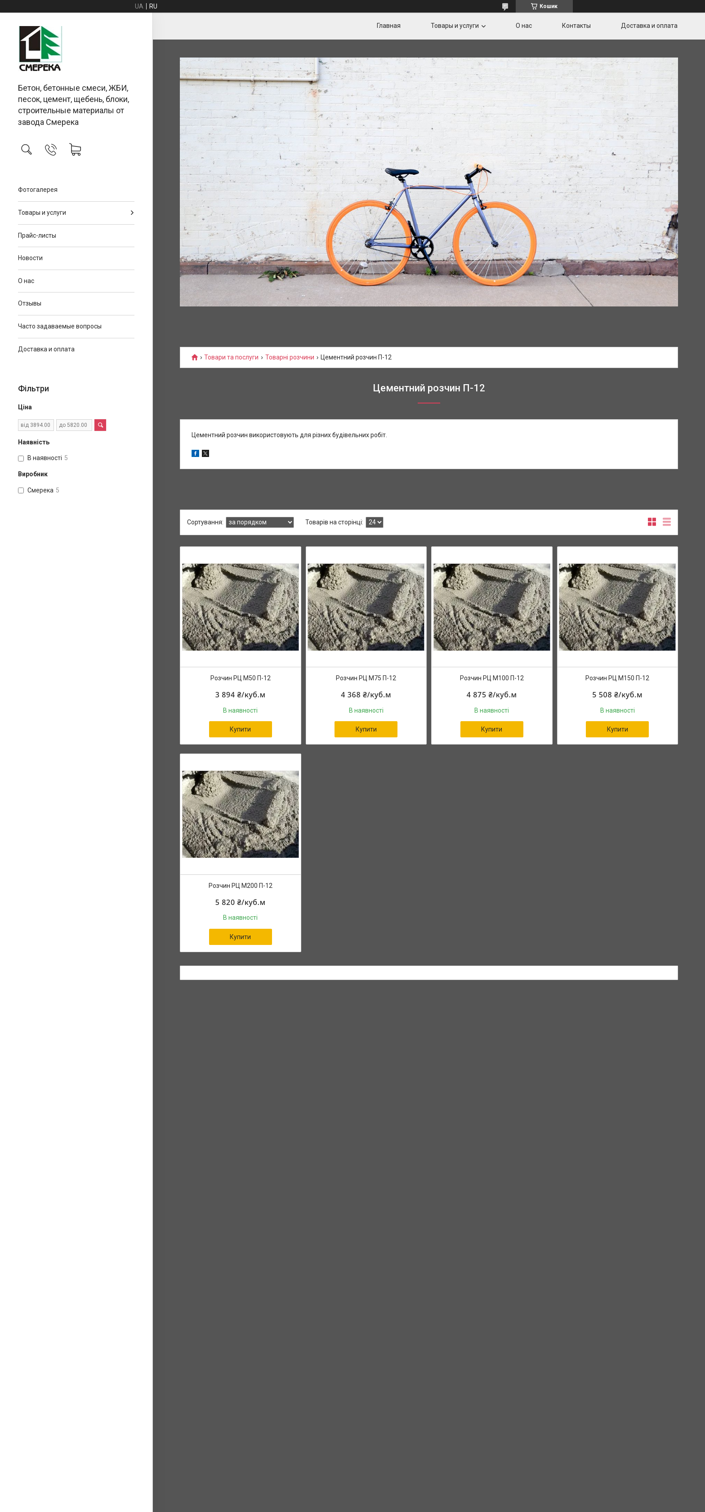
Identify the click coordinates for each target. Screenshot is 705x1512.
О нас (26, 280)
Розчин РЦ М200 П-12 (240, 885)
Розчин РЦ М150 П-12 (617, 678)
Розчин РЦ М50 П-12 (240, 678)
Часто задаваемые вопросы (60, 326)
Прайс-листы (37, 235)
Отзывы (29, 303)
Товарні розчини (289, 357)
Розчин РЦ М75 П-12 (366, 678)
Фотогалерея (38, 189)
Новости (30, 258)
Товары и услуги (42, 212)
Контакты (576, 25)
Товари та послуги (231, 357)
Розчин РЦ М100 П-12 (492, 678)
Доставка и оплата (46, 349)
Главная (389, 25)
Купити (240, 729)
